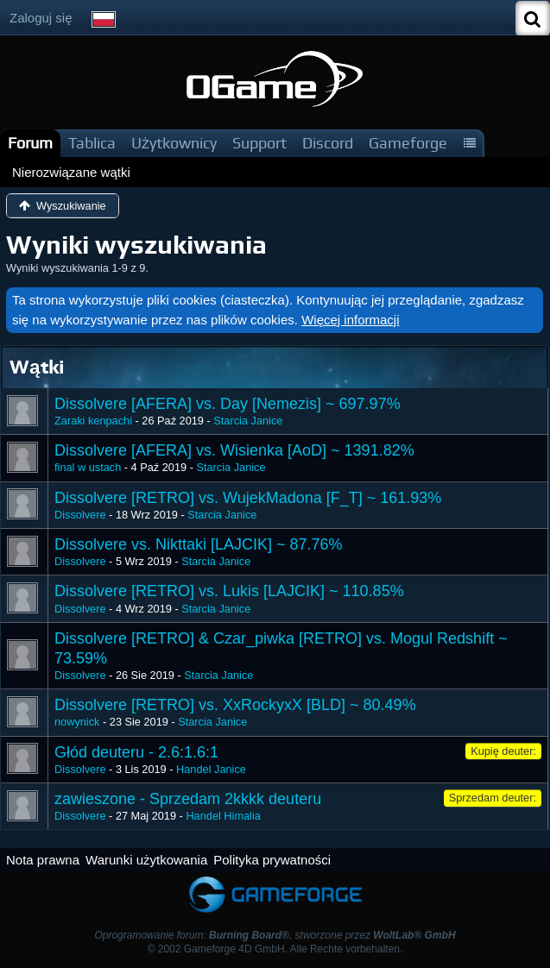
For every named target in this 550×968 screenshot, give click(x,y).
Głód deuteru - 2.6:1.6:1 (136, 752)
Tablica (92, 143)
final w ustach (87, 467)
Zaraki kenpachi (93, 420)
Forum (30, 143)
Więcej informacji (350, 319)
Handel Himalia (223, 815)
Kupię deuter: (503, 751)
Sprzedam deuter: (492, 797)
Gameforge (408, 143)
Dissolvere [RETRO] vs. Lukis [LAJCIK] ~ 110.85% (229, 591)
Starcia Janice (247, 420)
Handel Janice (211, 769)
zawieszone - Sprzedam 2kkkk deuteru (187, 799)
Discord (327, 143)
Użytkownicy (174, 143)
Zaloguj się (41, 17)
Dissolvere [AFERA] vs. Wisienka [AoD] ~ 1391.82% (234, 450)
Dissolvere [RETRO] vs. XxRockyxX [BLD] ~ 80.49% (235, 704)
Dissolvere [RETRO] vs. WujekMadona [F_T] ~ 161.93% (247, 497)
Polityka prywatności (272, 859)
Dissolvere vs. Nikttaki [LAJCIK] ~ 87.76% (198, 544)
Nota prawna (42, 859)
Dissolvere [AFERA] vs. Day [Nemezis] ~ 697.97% (227, 403)
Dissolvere (80, 514)
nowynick (76, 721)
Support (259, 143)
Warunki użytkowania (146, 859)
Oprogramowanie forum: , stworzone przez (274, 935)
